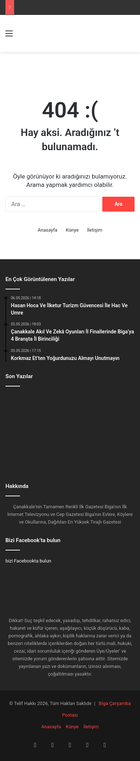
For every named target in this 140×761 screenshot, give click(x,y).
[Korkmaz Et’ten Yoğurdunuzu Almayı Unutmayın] (114, 404)
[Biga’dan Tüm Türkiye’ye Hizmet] (69, 457)
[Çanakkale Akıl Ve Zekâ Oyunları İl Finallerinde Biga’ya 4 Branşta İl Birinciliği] (69, 404)
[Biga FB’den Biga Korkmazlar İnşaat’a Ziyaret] (69, 430)
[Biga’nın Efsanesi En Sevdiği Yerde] (25, 430)
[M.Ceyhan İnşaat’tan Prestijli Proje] (114, 430)
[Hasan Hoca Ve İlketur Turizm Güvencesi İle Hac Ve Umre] (25, 404)
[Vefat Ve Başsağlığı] (114, 457)
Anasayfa (47, 230)
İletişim (94, 230)
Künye (72, 230)
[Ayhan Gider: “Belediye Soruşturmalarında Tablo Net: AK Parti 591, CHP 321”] (25, 457)
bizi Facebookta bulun (28, 561)
